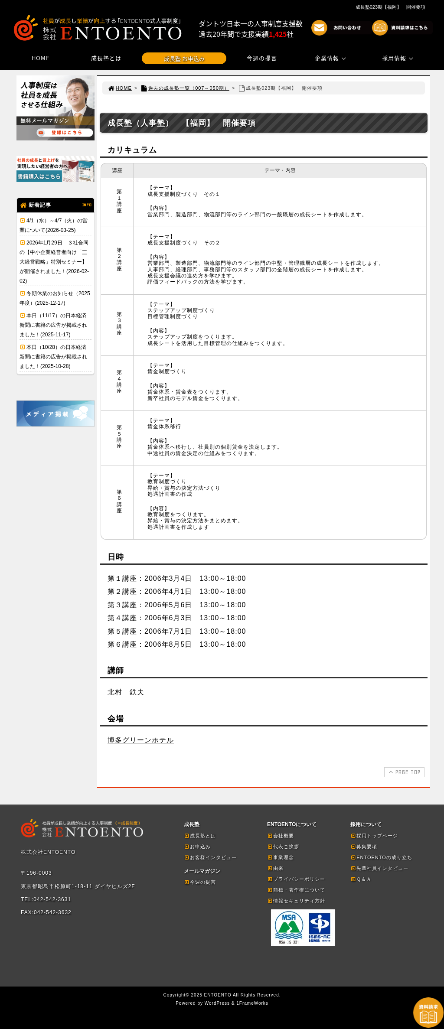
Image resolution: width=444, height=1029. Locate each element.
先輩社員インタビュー (379, 868)
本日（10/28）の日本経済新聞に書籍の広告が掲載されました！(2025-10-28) (53, 356)
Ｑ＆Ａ (361, 879)
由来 (275, 868)
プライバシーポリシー (296, 879)
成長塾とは (106, 58)
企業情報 (332, 58)
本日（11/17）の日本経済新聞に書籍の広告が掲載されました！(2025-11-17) (53, 325)
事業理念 (280, 857)
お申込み (197, 846)
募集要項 (363, 846)
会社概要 (280, 835)
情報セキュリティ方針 (296, 900)
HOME (41, 58)
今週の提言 (262, 58)
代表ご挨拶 (283, 846)
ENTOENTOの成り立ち (381, 857)
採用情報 (399, 58)
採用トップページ (374, 835)
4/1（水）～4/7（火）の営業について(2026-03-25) (54, 225)
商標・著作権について (296, 889)
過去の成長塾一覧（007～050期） (184, 88)
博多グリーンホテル (141, 740)
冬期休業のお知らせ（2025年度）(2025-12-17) (55, 298)
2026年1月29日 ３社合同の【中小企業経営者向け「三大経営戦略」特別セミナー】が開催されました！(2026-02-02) (54, 262)
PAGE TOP (403, 772)
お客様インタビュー (210, 857)
